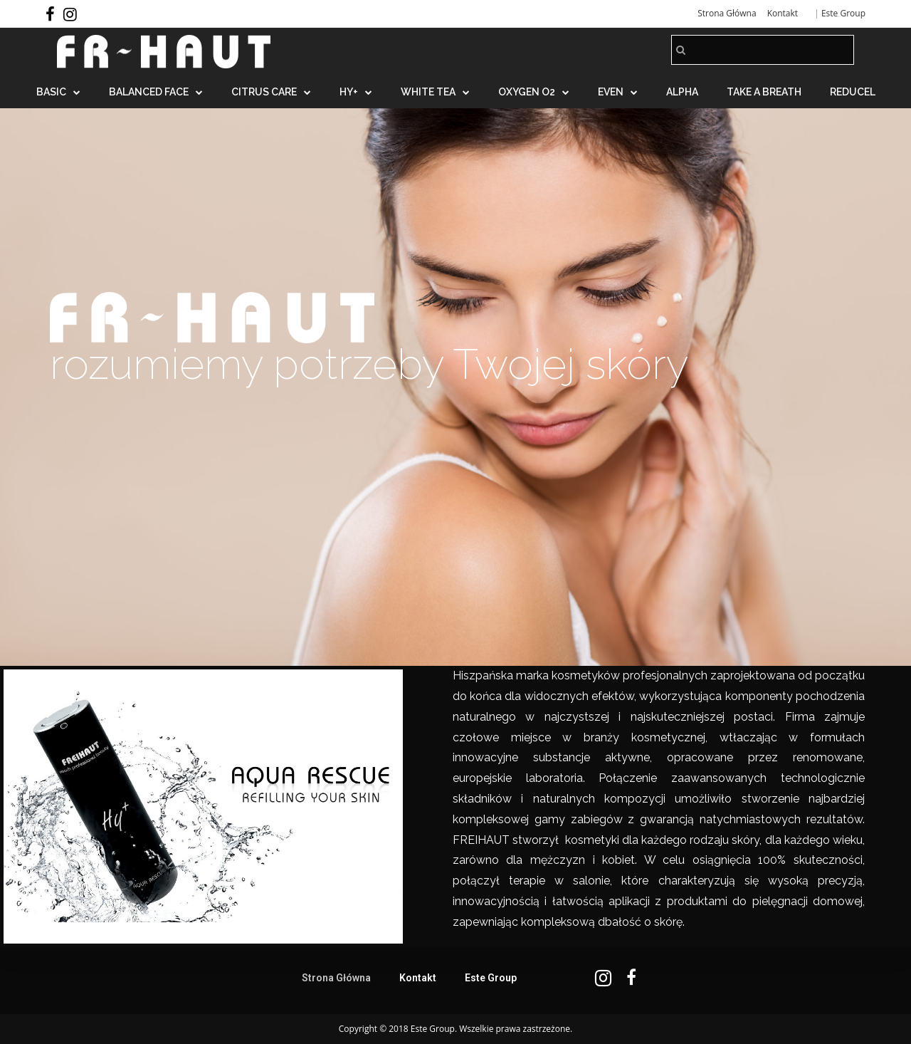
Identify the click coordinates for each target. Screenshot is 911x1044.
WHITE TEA (435, 92)
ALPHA (682, 92)
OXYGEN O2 (533, 92)
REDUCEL (852, 92)
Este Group (843, 13)
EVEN (618, 92)
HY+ (355, 92)
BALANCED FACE (156, 92)
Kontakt (782, 13)
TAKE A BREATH (764, 92)
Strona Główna (726, 13)
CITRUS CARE (271, 92)
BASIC (58, 92)
